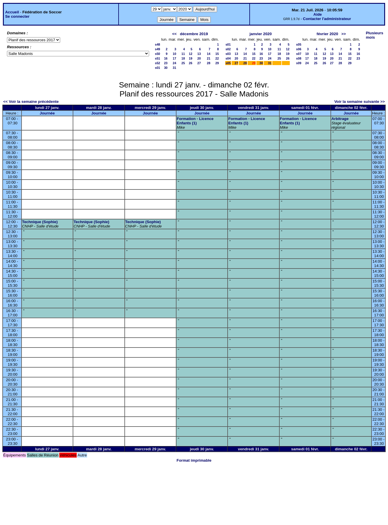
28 (208, 63)
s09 (298, 63)
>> (343, 34)
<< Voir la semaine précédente (31, 101)
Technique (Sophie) (40, 222)
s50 (157, 53)
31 (174, 67)
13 (199, 53)
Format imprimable (194, 460)
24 (174, 63)
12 (190, 53)
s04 (228, 58)
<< (174, 34)
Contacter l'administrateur (327, 19)
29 (217, 63)
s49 (157, 49)
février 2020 (327, 34)
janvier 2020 (261, 34)
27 (199, 63)
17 (174, 58)
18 (183, 58)
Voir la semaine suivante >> (359, 101)
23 (165, 63)
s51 (157, 58)
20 (199, 58)
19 (190, 58)
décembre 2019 (194, 34)
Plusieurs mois (374, 35)
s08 (298, 58)
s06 (298, 49)
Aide (317, 14)
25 (183, 63)
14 (208, 53)
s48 (157, 44)
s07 (298, 53)
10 (174, 53)
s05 (228, 63)
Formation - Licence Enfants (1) (195, 121)
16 (165, 58)
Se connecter (17, 16)
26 (190, 63)
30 (165, 67)
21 (208, 58)
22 (217, 58)
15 (217, 53)
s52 (157, 63)
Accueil (12, 12)
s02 (228, 49)
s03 (228, 53)
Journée (47, 113)
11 (183, 53)
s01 (157, 67)
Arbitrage (339, 119)
